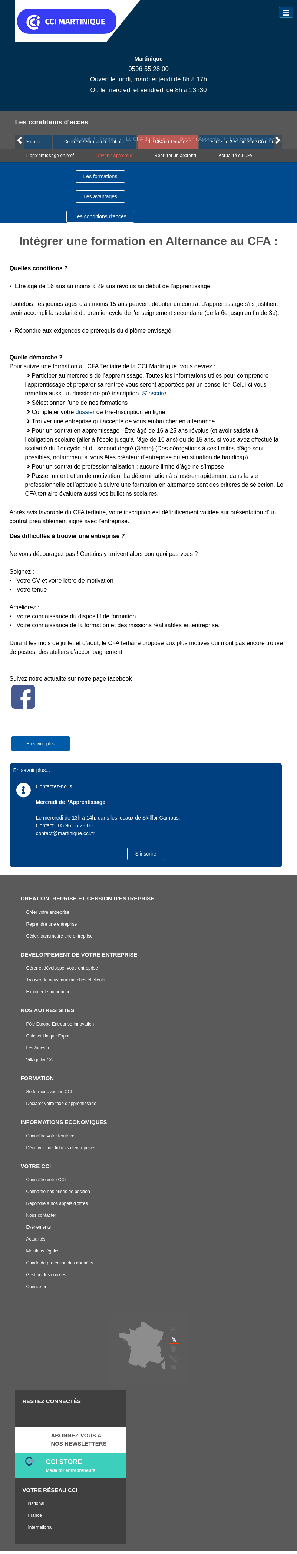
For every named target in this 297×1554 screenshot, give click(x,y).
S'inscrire (154, 396)
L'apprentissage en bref (50, 158)
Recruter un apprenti (175, 158)
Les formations (100, 179)
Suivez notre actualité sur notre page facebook (71, 681)
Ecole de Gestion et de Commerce (246, 144)
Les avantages (100, 199)
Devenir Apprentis (114, 158)
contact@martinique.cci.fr (65, 836)
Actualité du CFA (235, 158)
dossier (85, 414)
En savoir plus (41, 746)
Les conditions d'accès (100, 219)
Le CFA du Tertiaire (168, 144)
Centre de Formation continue (94, 144)
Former (33, 144)
